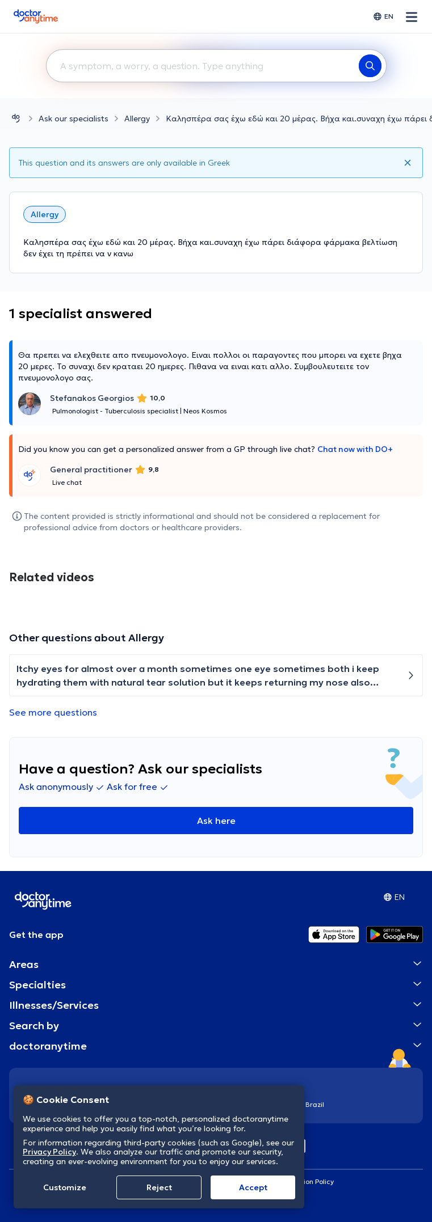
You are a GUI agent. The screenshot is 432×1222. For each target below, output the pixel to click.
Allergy (137, 118)
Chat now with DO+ (355, 449)
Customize (64, 1187)
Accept (253, 1187)
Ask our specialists (73, 118)
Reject (159, 1187)
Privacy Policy (49, 1152)
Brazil (314, 1104)
